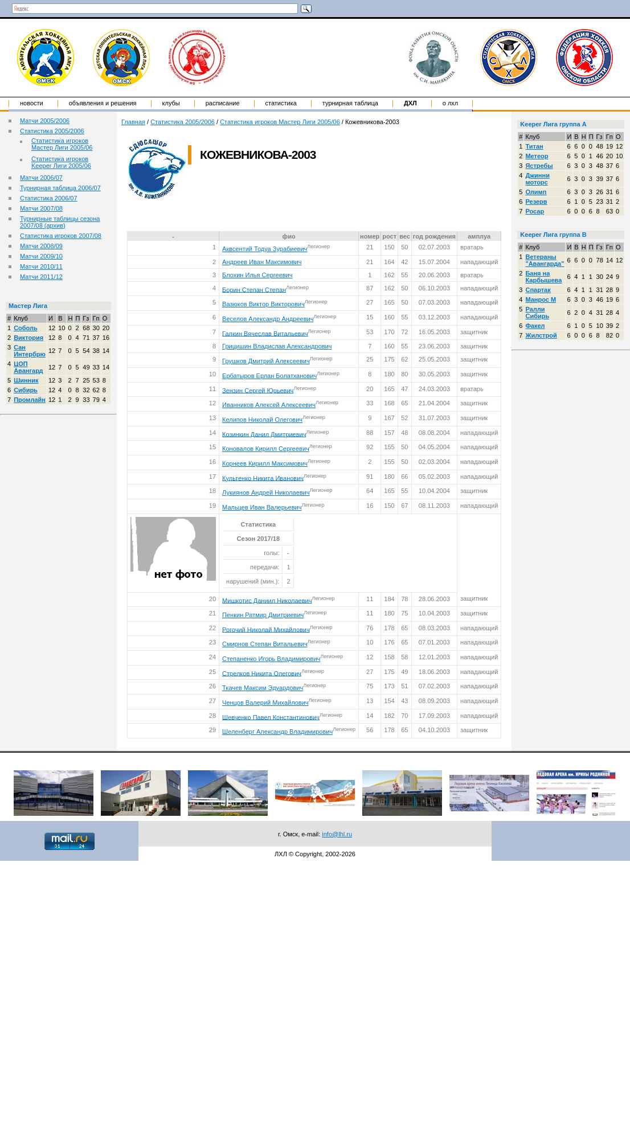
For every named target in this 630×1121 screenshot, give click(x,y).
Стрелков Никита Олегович (261, 673)
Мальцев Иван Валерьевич (261, 507)
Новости (31, 103)
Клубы (171, 103)
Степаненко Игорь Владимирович (271, 658)
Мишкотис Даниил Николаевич (267, 600)
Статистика (281, 103)
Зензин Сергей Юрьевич (257, 390)
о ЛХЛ (451, 103)
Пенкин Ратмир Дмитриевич (263, 614)
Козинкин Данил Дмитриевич (264, 433)
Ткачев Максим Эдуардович (262, 687)
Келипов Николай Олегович (262, 419)
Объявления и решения (103, 103)
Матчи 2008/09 (41, 246)
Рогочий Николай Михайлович (266, 629)
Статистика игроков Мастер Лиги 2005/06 (61, 144)
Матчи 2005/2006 (44, 120)
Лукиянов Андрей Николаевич (265, 492)
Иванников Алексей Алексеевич (269, 404)
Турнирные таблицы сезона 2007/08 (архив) (60, 222)
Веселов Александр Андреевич (267, 318)
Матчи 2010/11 (41, 266)
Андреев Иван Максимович (261, 261)
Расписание (223, 103)
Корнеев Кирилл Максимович (265, 463)
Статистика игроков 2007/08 (60, 235)
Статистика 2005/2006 (52, 131)
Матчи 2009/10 (41, 256)
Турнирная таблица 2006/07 (60, 187)
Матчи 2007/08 (41, 208)
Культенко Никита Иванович (263, 477)
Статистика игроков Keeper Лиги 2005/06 (61, 162)
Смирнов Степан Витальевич (265, 643)
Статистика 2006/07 (48, 198)
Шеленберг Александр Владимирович (277, 731)
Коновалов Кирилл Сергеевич (265, 448)
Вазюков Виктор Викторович (263, 304)
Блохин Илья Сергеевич (257, 275)
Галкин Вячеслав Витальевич (265, 333)
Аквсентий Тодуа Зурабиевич (264, 248)
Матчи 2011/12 (41, 276)
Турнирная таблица (350, 103)
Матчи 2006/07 (41, 177)
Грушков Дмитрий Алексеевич (266, 361)
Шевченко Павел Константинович (271, 716)
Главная (133, 121)
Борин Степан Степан (254, 289)
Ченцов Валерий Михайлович (265, 702)
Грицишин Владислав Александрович (277, 346)
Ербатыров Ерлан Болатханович (269, 375)
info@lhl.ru (337, 834)
